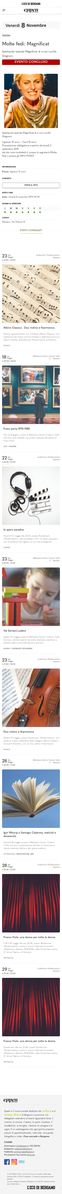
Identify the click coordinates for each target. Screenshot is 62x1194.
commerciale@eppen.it (24, 1152)
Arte (5, 446)
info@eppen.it (22, 1146)
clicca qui (31, 1155)
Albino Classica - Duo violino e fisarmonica (28, 328)
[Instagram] (14, 1161)
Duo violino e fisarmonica (18, 732)
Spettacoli (8, 958)
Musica (6, 346)
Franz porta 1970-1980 (16, 429)
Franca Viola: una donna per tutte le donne (29, 937)
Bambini (6, 649)
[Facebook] (7, 1161)
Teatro (6, 35)
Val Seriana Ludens (14, 631)
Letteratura (8, 854)
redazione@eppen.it (23, 1149)
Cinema (6, 548)
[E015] (22, 1161)
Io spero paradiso (13, 530)
